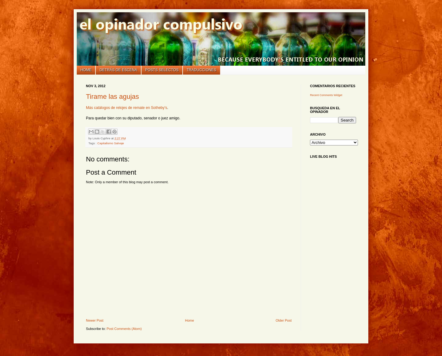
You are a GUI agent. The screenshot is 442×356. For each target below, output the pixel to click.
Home (85, 70)
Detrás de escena (118, 70)
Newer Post (94, 320)
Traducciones (201, 70)
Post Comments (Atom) (124, 329)
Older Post (284, 320)
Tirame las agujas (112, 96)
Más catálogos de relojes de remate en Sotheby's (126, 108)
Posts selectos (162, 70)
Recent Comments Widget (326, 95)
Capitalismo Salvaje (110, 143)
